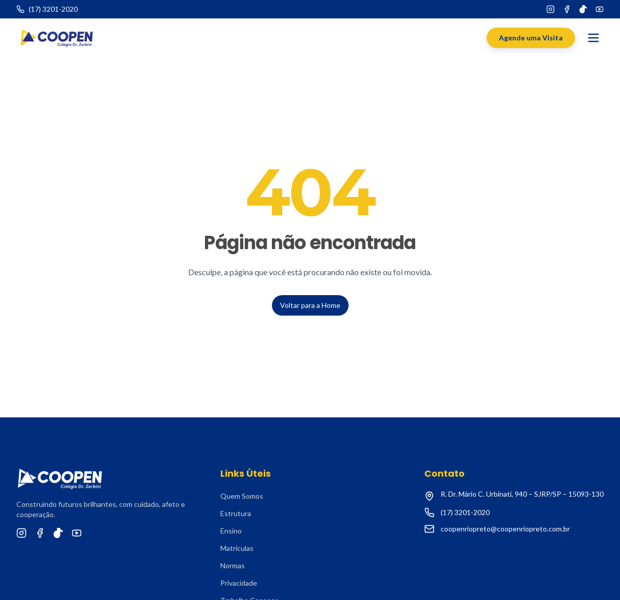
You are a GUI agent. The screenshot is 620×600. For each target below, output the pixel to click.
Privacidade (238, 583)
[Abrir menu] (593, 38)
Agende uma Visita (531, 37)
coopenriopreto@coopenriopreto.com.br (505, 528)
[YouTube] (599, 9)
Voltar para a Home (310, 305)
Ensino (231, 530)
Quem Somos (241, 496)
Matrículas (237, 548)
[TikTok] (583, 9)
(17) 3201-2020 (465, 512)
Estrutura (235, 513)
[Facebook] (567, 9)
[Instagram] (550, 9)
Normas (232, 565)
